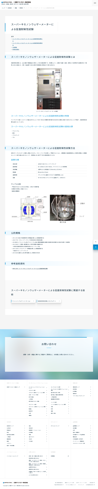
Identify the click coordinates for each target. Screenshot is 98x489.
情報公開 (75, 436)
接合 (30, 426)
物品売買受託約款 (58, 484)
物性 (8, 432)
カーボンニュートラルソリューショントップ (37, 387)
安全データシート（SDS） (81, 482)
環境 (30, 434)
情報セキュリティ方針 (69, 482)
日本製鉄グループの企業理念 (79, 434)
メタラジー (9, 443)
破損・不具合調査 (10, 445)
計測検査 (75, 391)
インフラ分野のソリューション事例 (58, 404)
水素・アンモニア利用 (33, 394)
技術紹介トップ (10, 426)
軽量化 (30, 409)
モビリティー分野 (32, 404)
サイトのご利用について (71, 484)
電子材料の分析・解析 (55, 392)
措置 (52, 411)
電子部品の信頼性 (10, 434)
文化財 (30, 439)
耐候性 (21, 8)
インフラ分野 (54, 402)
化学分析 (9, 428)
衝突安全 (31, 411)
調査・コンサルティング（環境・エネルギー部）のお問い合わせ (37, 461)
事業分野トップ (76, 387)
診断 (52, 409)
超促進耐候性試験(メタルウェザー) (47, 301)
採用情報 (53, 456)
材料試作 (31, 428)
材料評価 (75, 389)
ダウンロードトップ (55, 426)
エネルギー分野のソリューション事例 (37, 392)
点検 (52, 406)
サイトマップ (81, 484)
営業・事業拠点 (76, 432)
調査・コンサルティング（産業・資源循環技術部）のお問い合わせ (37, 464)
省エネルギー (31, 436)
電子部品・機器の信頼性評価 (57, 394)
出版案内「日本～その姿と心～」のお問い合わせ (37, 472)
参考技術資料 (15, 49)
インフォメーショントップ (12, 456)
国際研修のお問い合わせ (34, 469)
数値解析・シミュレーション (35, 430)
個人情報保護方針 (59, 482)
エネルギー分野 (32, 390)
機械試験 (9, 439)
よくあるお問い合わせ (33, 475)
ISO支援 (30, 441)
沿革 (74, 430)
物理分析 (9, 430)
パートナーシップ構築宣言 (78, 441)
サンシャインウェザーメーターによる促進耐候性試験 (23, 301)
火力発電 (31, 399)
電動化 (30, 415)
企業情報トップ (76, 426)
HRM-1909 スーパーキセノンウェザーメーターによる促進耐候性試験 (30, 268)
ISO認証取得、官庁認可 (78, 439)
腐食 (16, 8)
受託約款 (91, 482)
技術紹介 (10, 8)
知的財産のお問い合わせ (34, 458)
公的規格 (14, 47)
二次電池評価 (54, 397)
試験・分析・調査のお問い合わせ (36, 456)
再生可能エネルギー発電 (34, 401)
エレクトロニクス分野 (55, 387)
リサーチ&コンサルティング (79, 395)
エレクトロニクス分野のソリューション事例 (59, 389)
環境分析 (75, 393)
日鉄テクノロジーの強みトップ (13, 387)
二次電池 (9, 436)
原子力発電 (31, 397)
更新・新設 (53, 413)
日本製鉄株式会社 (89, 484)
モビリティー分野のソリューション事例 (37, 406)
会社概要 (75, 428)
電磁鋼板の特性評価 (55, 399)
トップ (3, 8)
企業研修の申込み (32, 467)
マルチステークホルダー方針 (79, 443)
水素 (30, 413)
